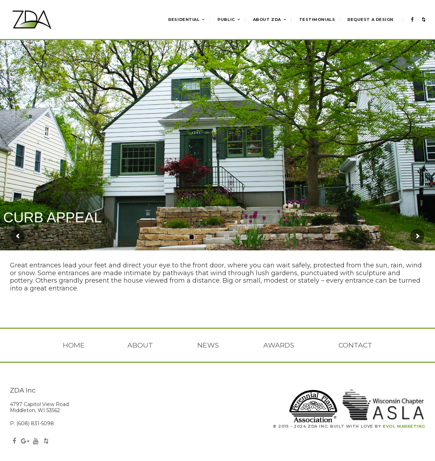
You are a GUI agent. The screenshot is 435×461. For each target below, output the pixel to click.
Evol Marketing (404, 426)
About (140, 345)
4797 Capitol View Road (39, 404)
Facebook (14, 441)
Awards (278, 345)
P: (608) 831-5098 (32, 423)
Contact (355, 345)
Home (74, 345)
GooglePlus (25, 441)
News (208, 345)
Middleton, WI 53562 (35, 410)
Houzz (46, 441)
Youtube (35, 441)
